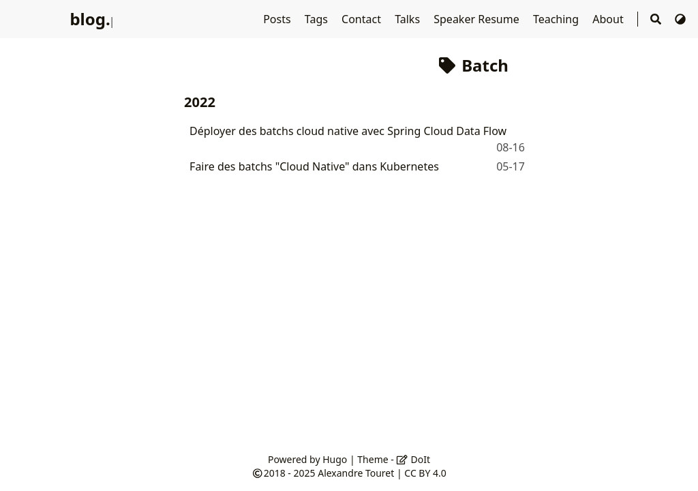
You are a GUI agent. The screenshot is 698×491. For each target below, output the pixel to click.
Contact (363, 19)
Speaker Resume (478, 19)
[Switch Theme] (680, 19)
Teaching (557, 19)
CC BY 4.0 (425, 472)
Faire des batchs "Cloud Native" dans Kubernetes (314, 166)
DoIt (413, 459)
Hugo (334, 459)
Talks (409, 19)
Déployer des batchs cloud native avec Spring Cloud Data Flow (347, 130)
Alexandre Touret (356, 472)
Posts (278, 19)
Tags (318, 19)
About (609, 19)
